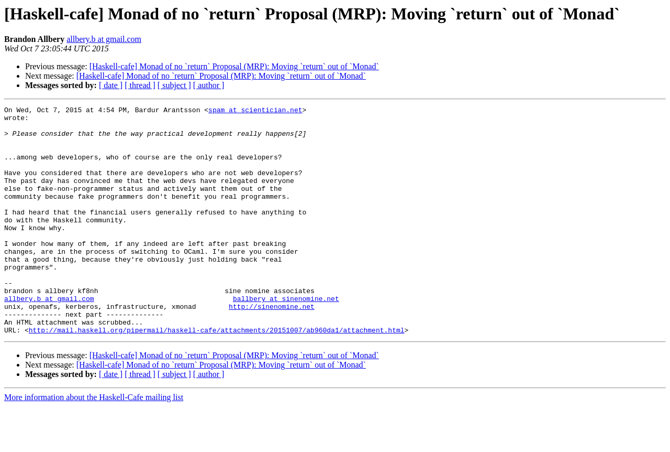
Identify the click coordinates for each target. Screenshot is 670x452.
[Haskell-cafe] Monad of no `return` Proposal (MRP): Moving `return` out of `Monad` (234, 66)
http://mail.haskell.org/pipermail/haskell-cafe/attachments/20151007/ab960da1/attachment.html (217, 375)
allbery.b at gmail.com (103, 39)
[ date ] (110, 85)
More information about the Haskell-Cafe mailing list (93, 442)
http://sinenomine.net (272, 347)
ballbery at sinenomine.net (286, 337)
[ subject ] (174, 85)
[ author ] (209, 85)
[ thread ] (140, 85)
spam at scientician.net (255, 111)
